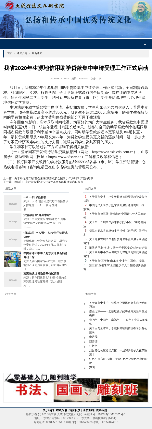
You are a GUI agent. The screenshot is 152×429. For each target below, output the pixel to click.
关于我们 (48, 410)
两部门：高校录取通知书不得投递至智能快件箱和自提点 (48, 181)
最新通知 (37, 53)
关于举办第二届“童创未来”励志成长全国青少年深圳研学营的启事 (53, 178)
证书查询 (88, 410)
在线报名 (61, 410)
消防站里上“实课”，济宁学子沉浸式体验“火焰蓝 (118, 247)
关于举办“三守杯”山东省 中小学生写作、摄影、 (118, 260)
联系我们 (101, 410)
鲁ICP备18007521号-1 (112, 414)
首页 (11, 53)
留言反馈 (74, 410)
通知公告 (23, 53)
